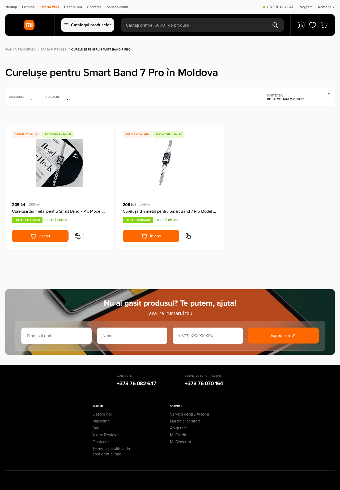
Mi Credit (178, 435)
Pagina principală (20, 49)
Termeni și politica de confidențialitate (111, 451)
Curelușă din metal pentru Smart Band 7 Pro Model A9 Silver (170, 211)
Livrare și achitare (185, 421)
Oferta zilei (49, 7)
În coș (40, 236)
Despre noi (73, 7)
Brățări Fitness (53, 49)
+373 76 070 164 (204, 383)
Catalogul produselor (87, 25)
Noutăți (11, 7)
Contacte (94, 7)
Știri (95, 428)
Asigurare (178, 428)
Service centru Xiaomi (189, 414)
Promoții (28, 7)
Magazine (101, 421)
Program (306, 7)
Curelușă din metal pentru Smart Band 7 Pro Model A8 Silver (59, 211)
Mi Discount (180, 442)
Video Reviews (105, 435)
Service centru (118, 7)
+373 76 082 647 (280, 7)
